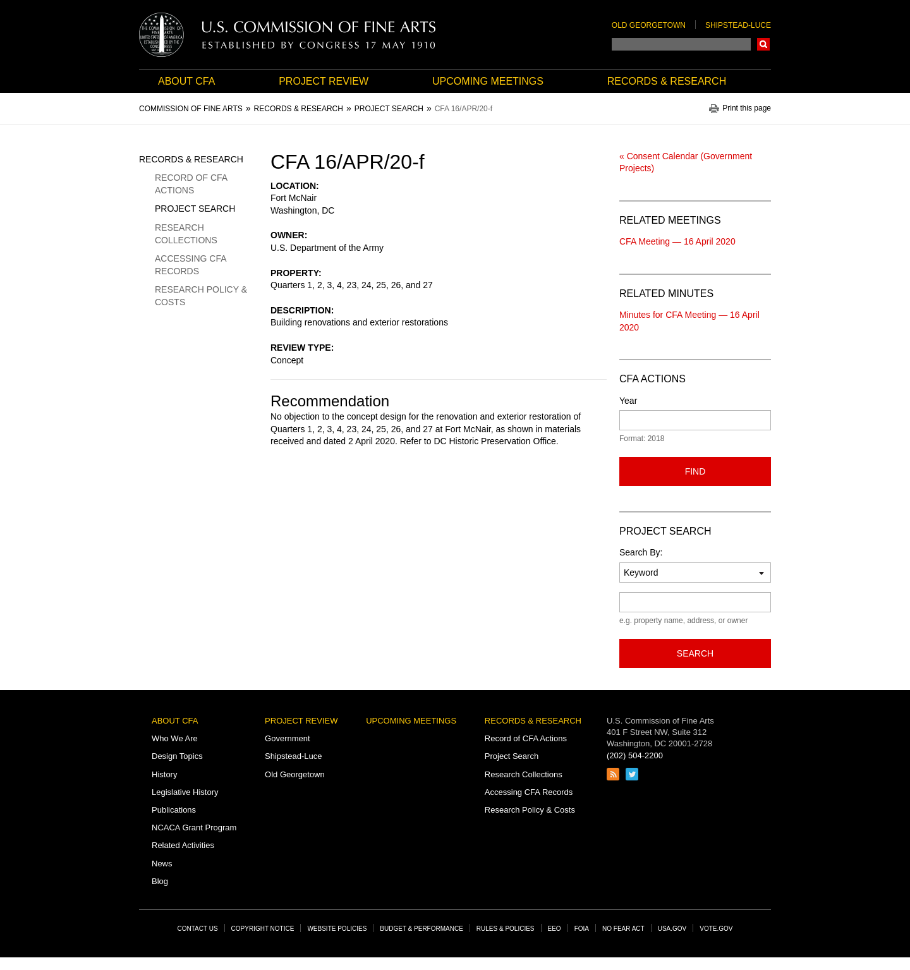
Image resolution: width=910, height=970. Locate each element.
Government (287, 738)
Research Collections (186, 233)
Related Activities (183, 845)
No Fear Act (623, 928)
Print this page (746, 108)
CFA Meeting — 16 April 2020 (677, 241)
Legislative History (185, 792)
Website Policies (337, 928)
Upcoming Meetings (487, 81)
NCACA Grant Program (194, 827)
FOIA (581, 928)
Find (695, 471)
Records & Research (666, 81)
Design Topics (177, 756)
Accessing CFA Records (190, 264)
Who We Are (175, 738)
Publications (174, 810)
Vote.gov (716, 928)
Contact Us (198, 928)
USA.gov (672, 928)
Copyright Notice (262, 928)
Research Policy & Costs (201, 295)
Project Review (323, 81)
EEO (554, 928)
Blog (160, 881)
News (162, 863)
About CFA (186, 81)
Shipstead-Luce (738, 25)
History (164, 774)
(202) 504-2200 (635, 755)
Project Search (195, 208)
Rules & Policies (505, 928)
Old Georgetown (649, 25)
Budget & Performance (421, 928)
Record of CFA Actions (191, 184)
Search (763, 44)
